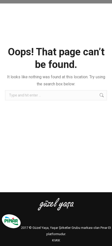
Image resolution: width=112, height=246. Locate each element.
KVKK (56, 240)
